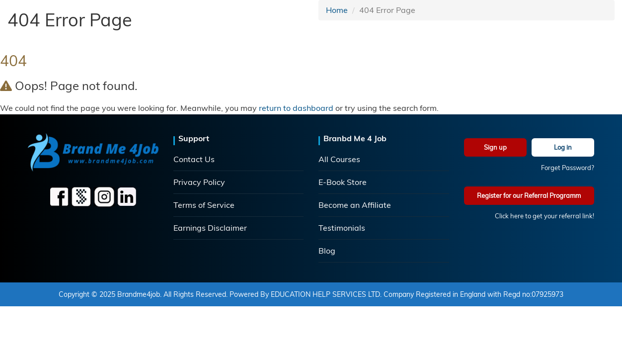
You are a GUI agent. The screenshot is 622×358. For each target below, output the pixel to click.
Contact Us (194, 159)
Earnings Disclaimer (210, 228)
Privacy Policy (199, 182)
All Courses (339, 159)
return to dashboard (296, 108)
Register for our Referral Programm (529, 195)
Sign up (495, 147)
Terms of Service (203, 205)
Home (337, 10)
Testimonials (341, 228)
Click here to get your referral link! (544, 216)
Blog (326, 251)
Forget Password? (567, 168)
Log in (563, 147)
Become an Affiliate (354, 205)
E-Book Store (342, 182)
